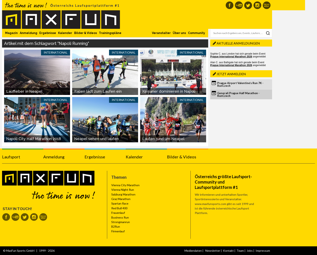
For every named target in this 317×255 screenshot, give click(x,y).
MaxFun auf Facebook (229, 5)
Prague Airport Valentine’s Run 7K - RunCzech (240, 84)
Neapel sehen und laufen (96, 139)
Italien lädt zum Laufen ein (98, 91)
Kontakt (228, 250)
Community (196, 33)
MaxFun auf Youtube (239, 5)
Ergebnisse (47, 33)
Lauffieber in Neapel (24, 91)
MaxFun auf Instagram (257, 5)
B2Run (115, 226)
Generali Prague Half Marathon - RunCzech (238, 94)
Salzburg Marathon (123, 194)
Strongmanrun (120, 222)
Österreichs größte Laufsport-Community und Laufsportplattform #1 (223, 182)
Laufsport (11, 156)
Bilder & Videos (85, 33)
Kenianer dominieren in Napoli (168, 91)
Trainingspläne (110, 33)
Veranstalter (161, 33)
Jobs (250, 250)
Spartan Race (119, 203)
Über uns (179, 33)
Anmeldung (28, 33)
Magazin (11, 33)
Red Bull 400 (119, 208)
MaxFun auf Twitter (248, 5)
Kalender (65, 33)
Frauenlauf (118, 212)
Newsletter (212, 250)
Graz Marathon (120, 199)
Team (240, 250)
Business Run (120, 217)
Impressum (263, 250)
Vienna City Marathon (125, 185)
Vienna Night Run (122, 189)
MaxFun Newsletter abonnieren (267, 5)
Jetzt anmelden (231, 74)
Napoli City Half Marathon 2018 (33, 139)
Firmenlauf (118, 231)
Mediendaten (193, 250)
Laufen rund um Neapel (163, 139)
